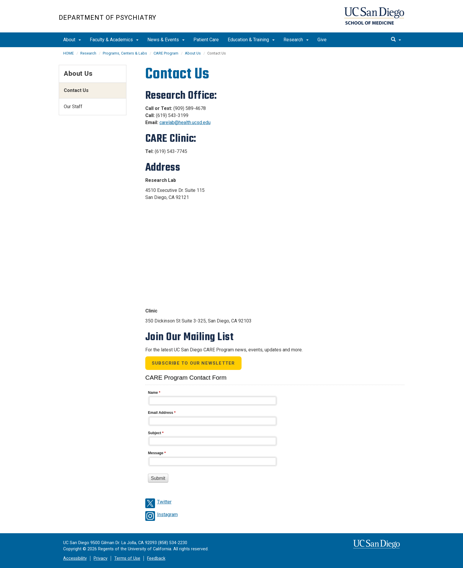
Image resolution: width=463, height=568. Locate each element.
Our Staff (73, 106)
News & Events (166, 39)
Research (296, 39)
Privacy (100, 558)
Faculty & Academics (114, 39)
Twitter (164, 502)
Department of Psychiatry (107, 17)
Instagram (167, 514)
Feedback (156, 558)
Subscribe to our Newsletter (193, 363)
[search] (396, 39)
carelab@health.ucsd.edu (185, 122)
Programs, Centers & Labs (125, 53)
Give (322, 39)
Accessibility (75, 558)
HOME (68, 53)
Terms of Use (127, 558)
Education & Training (251, 39)
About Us (193, 53)
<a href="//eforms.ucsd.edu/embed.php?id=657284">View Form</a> (275, 435)
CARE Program (166, 53)
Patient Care (206, 39)
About (72, 39)
